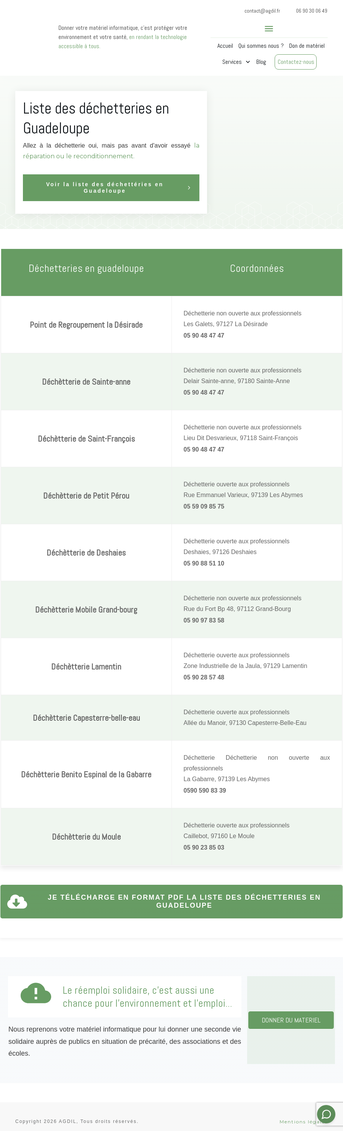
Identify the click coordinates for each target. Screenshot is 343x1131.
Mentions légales (304, 1111)
